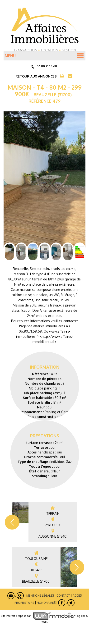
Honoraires (46, 602)
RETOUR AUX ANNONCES (36, 76)
